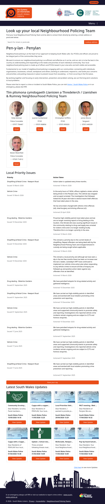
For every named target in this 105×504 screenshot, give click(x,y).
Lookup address (91, 42)
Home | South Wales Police (77, 84)
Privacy (31, 501)
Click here (77, 467)
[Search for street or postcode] (45, 42)
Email (17, 129)
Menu (94, 23)
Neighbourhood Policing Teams (59, 501)
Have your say (52, 382)
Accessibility (40, 501)
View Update (17, 422)
